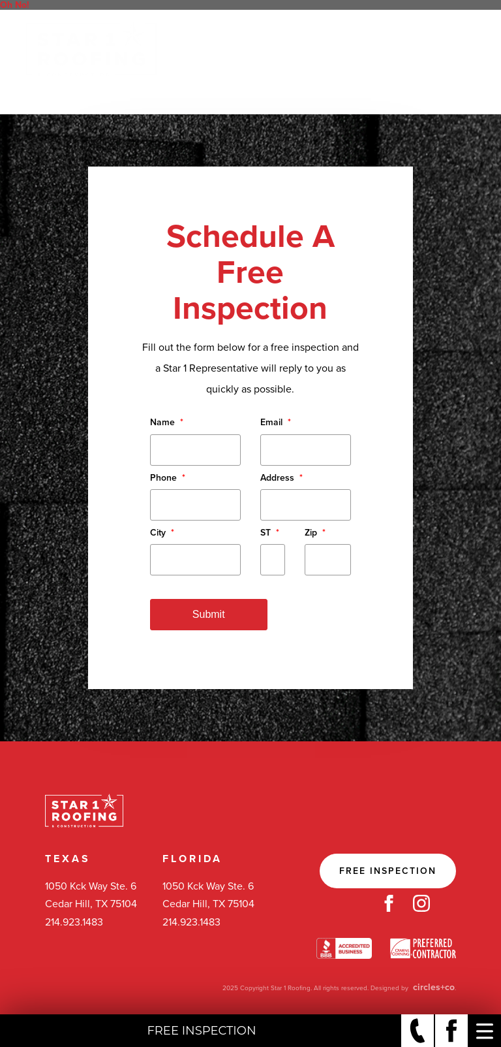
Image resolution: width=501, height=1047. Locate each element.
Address (281, 477)
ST (269, 532)
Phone (167, 477)
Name (166, 422)
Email (275, 422)
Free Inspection (387, 871)
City (162, 532)
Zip (315, 532)
